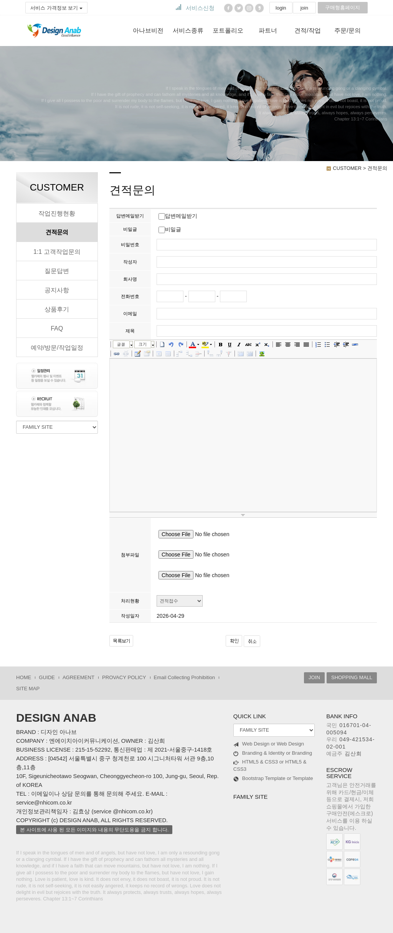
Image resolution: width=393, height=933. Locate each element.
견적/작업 (307, 30)
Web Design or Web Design (268, 744)
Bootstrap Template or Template (273, 778)
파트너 (268, 30)
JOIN (314, 677)
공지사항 (57, 289)
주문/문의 (347, 30)
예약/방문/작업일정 (57, 347)
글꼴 (121, 344)
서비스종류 (188, 30)
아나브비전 (148, 30)
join (304, 8)
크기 (143, 344)
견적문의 (57, 232)
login (281, 8)
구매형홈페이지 (342, 7)
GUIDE (47, 677)
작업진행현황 (56, 213)
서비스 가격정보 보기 (56, 8)
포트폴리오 (228, 30)
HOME (23, 677)
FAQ (57, 328)
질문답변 (57, 270)
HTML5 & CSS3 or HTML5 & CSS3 (270, 765)
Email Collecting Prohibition (184, 677)
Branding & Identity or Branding (272, 753)
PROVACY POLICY (124, 677)
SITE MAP (28, 688)
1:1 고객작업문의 (57, 251)
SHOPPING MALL (351, 677)
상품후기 (57, 309)
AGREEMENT (78, 677)
